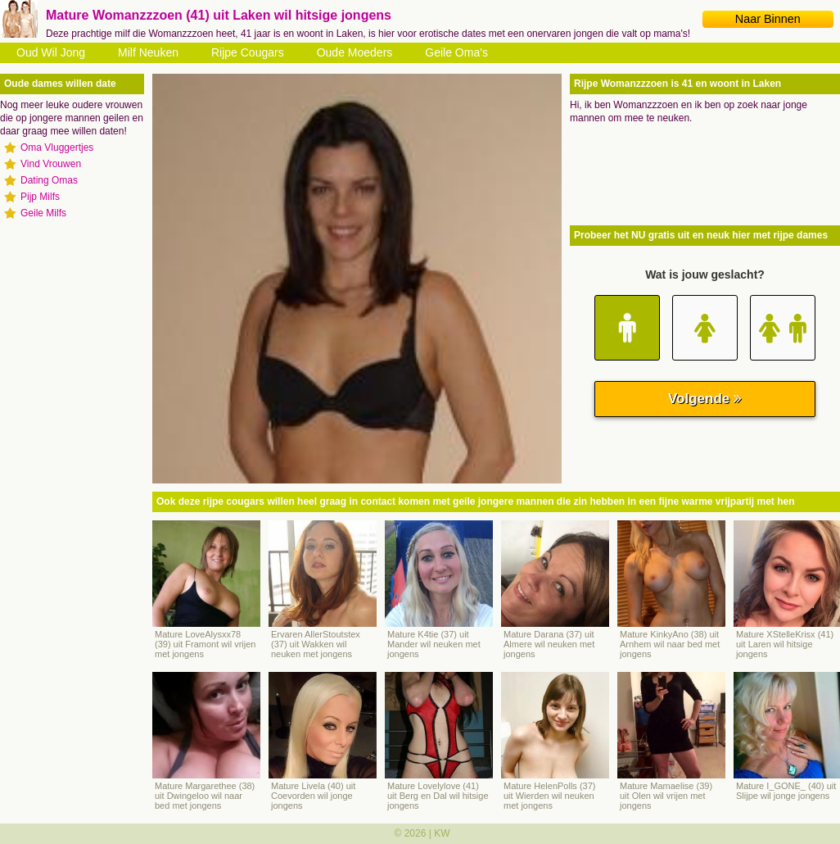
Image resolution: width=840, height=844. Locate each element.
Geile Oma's (456, 52)
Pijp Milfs (40, 196)
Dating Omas (49, 180)
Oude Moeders (355, 52)
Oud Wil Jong (50, 52)
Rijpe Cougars (247, 52)
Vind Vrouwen (50, 164)
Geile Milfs (43, 213)
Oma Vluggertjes (56, 147)
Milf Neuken (148, 52)
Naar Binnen (768, 18)
